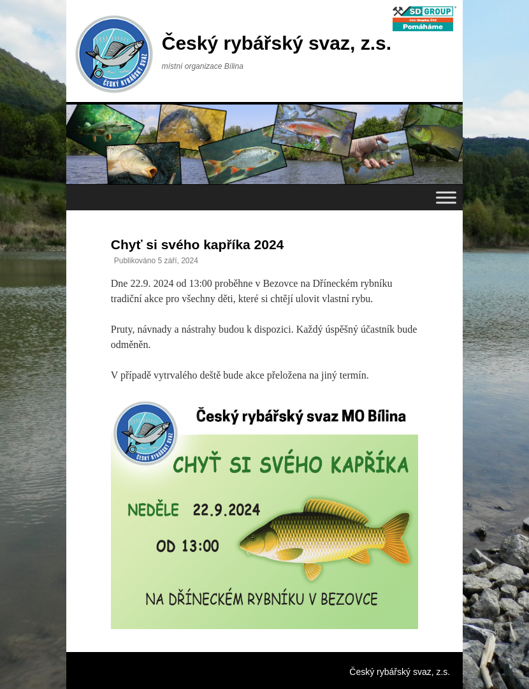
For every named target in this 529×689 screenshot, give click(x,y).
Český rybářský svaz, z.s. (276, 43)
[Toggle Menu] (446, 197)
